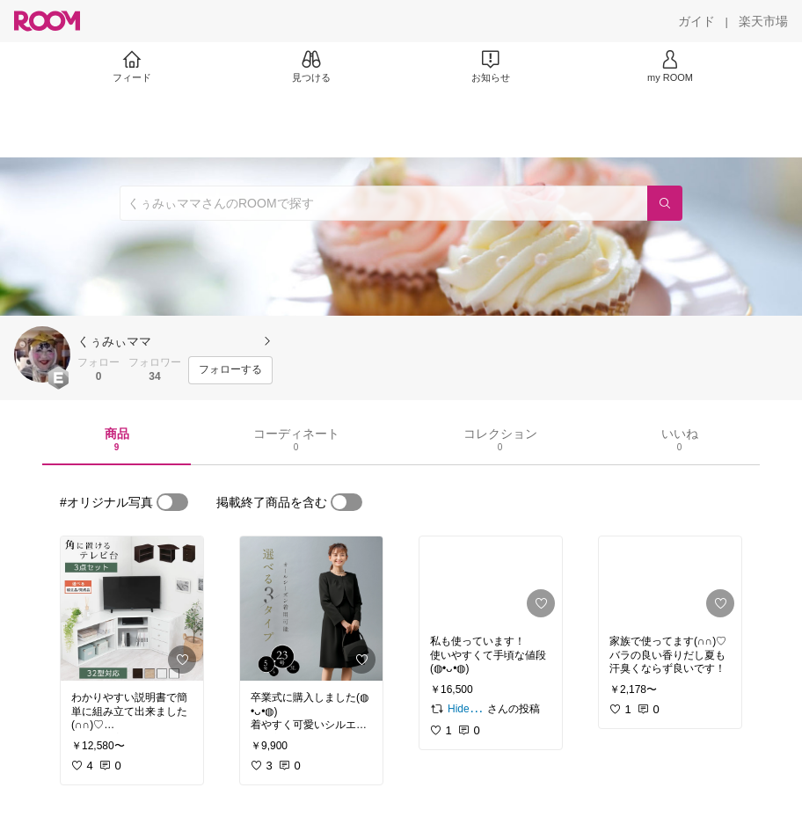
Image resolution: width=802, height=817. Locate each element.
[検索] (664, 203)
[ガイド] (696, 21)
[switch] (172, 502)
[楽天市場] (763, 21)
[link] (132, 608)
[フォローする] (230, 370)
